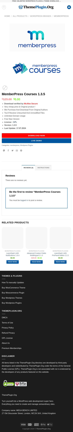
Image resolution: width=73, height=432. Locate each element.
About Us (6, 343)
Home (7, 16)
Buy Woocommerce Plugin (13, 293)
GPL (15, 122)
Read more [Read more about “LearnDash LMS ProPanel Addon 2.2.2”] (60, 262)
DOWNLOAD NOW (36, 136)
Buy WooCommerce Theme (13, 288)
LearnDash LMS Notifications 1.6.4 (12, 254)
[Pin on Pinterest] (21, 151)
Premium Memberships (11, 348)
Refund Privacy (8, 333)
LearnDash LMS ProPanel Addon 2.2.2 (60, 254)
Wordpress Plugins (26, 145)
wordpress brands (40, 16)
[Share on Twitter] (13, 151)
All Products (20, 16)
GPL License (7, 338)
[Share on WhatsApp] (4, 151)
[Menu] (4, 7)
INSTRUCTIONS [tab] (43, 168)
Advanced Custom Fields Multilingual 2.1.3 (36, 254)
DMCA (4, 318)
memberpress (61, 16)
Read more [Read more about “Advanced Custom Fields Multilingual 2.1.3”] (36, 262)
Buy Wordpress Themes (12, 298)
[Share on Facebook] (8, 151)
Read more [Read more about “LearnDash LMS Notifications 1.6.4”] (12, 262)
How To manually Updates (13, 283)
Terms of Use (7, 323)
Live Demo (36, 141)
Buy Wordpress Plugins (12, 303)
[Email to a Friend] (17, 151)
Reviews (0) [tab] (28, 168)
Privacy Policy (8, 328)
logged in (24, 200)
